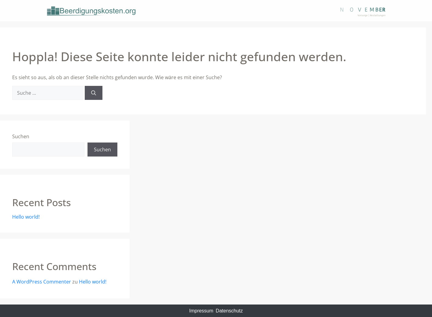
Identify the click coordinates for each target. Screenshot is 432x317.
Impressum (201, 310)
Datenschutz (229, 310)
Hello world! (26, 216)
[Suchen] (93, 93)
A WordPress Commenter (41, 281)
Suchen (20, 136)
